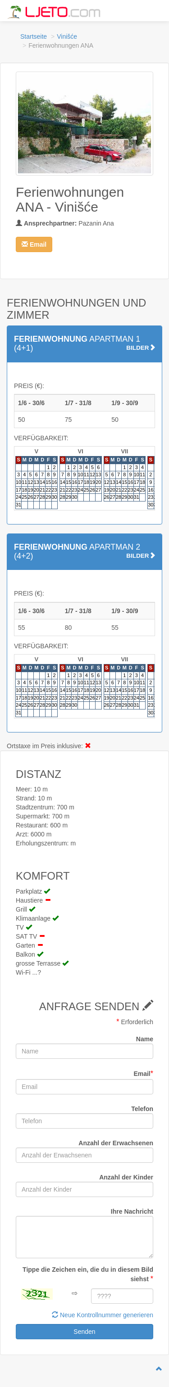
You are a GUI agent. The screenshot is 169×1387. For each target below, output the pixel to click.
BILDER (140, 347)
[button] (34, 244)
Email (143, 1073)
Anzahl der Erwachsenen (115, 1143)
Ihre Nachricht (132, 1211)
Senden (84, 1331)
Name (144, 1039)
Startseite (33, 36)
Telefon (142, 1108)
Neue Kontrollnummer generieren (102, 1315)
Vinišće (67, 36)
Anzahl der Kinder (126, 1177)
